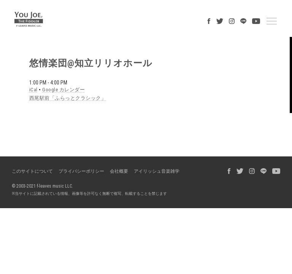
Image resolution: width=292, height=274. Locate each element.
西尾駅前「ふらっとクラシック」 (67, 98)
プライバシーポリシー (81, 171)
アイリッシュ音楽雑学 (156, 171)
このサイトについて (32, 171)
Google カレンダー (63, 89)
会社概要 (119, 171)
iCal (33, 89)
